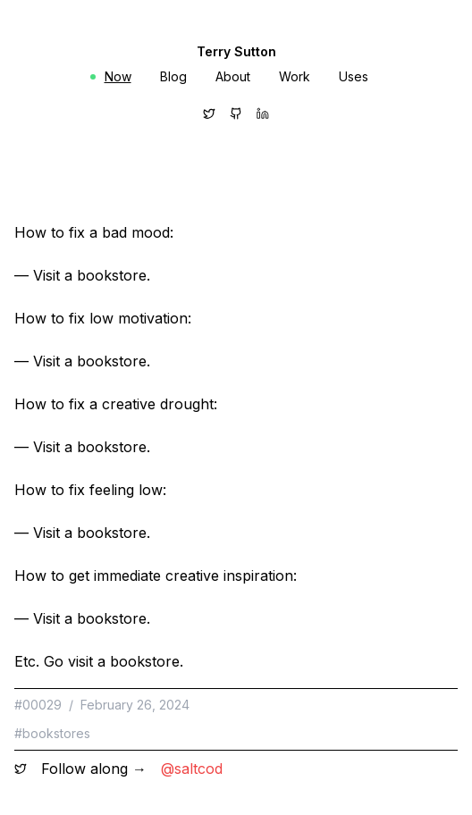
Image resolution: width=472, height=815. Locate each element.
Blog (173, 76)
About (232, 76)
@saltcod (192, 768)
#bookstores (52, 733)
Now (110, 76)
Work (294, 76)
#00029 (38, 704)
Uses (353, 76)
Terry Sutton (236, 51)
